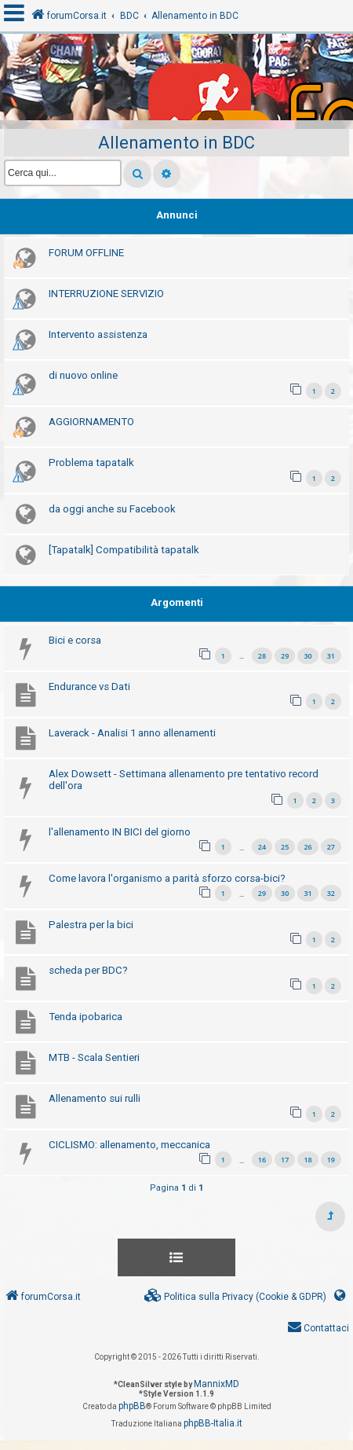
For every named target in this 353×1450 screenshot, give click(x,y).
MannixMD (216, 1383)
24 (262, 847)
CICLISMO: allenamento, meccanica (129, 1145)
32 (331, 893)
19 (331, 1159)
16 (262, 1159)
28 (262, 656)
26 (307, 847)
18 (307, 1159)
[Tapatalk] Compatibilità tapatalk (124, 550)
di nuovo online (83, 375)
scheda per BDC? (88, 970)
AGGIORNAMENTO (91, 422)
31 (331, 656)
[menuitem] (235, 1297)
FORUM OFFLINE (86, 253)
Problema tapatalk (91, 462)
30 (307, 656)
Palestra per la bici (91, 925)
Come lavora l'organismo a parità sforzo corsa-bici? (167, 878)
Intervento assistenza (98, 334)
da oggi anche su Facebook (112, 509)
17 (285, 1159)
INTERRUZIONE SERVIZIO (106, 293)
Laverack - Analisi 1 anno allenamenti (132, 733)
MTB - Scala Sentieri (94, 1057)
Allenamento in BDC (176, 142)
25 (285, 847)
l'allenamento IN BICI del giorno (120, 832)
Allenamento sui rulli (94, 1098)
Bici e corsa (75, 640)
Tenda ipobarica (85, 1016)
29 (285, 656)
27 (331, 847)
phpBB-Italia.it (213, 1423)
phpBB (132, 1405)
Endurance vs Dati (89, 686)
